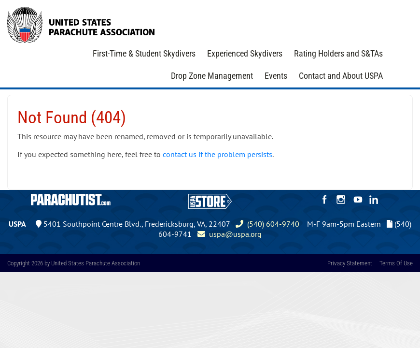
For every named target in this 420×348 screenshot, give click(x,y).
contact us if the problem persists (217, 154)
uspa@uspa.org (229, 234)
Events (276, 76)
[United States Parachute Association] (81, 24)
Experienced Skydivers (244, 53)
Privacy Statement (349, 263)
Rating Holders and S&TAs (338, 53)
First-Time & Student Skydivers (144, 53)
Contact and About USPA (341, 76)
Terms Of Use (396, 263)
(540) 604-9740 (267, 224)
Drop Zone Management (212, 76)
